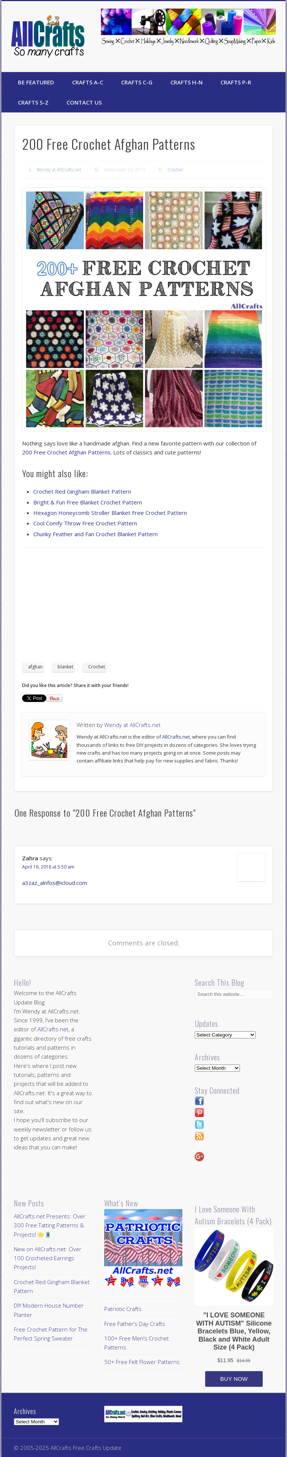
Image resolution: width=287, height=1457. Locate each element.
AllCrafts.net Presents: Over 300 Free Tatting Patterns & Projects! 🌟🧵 (50, 1225)
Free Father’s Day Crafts (134, 1323)
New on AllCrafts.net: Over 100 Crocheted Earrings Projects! (47, 1258)
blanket (65, 667)
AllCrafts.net (176, 736)
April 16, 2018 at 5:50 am (48, 867)
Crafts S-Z (33, 102)
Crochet (175, 170)
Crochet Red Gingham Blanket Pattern (82, 491)
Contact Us (84, 102)
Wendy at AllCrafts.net (59, 170)
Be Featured (36, 82)
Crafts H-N (186, 82)
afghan (35, 667)
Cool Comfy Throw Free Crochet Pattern (85, 523)
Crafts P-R (235, 82)
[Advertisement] (143, 607)
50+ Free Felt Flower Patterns (142, 1362)
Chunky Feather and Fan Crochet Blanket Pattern (95, 534)
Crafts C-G (136, 82)
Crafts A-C (87, 82)
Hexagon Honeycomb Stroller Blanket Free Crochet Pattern (110, 512)
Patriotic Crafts (123, 1308)
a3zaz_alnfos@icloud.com (54, 882)
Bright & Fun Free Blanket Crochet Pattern (87, 502)
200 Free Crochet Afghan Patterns (66, 452)
